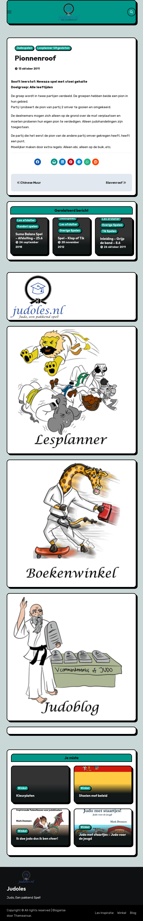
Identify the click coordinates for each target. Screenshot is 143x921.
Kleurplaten (25, 795)
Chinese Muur (29, 182)
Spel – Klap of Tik (71, 238)
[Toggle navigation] (9, 12)
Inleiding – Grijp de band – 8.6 (112, 240)
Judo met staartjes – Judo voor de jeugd (102, 836)
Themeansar (22, 915)
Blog (133, 912)
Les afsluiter (26, 220)
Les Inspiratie (104, 912)
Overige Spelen (70, 230)
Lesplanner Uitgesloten (53, 48)
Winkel (22, 788)
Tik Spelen (109, 231)
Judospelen (24, 48)
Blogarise (59, 910)
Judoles (16, 888)
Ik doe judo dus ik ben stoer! (37, 838)
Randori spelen (27, 226)
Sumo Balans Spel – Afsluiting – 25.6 (29, 236)
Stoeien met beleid (93, 795)
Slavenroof (116, 182)
